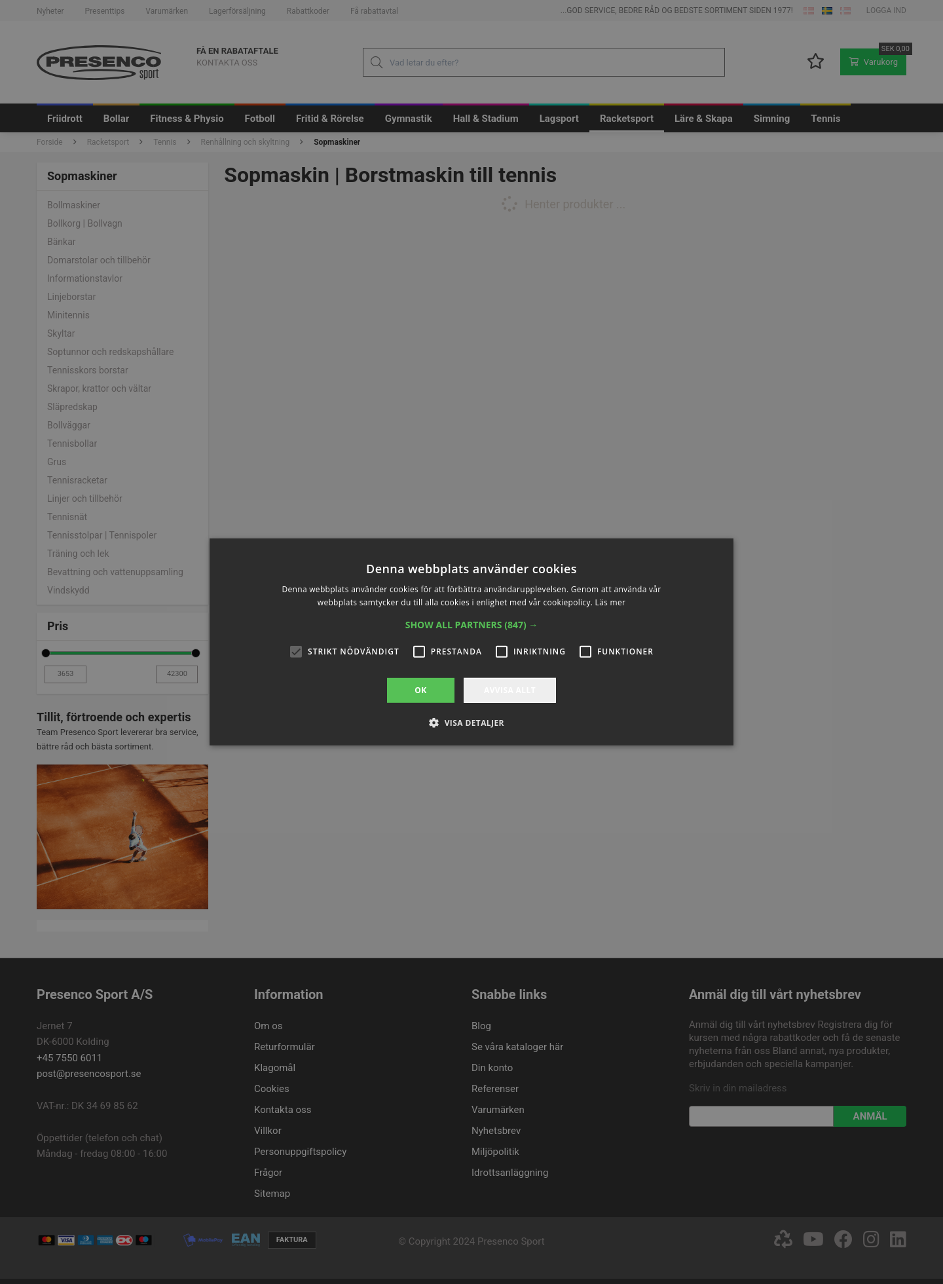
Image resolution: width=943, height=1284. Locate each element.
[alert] (471, 642)
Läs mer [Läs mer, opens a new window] (610, 602)
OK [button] (420, 690)
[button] (471, 625)
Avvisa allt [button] (510, 690)
